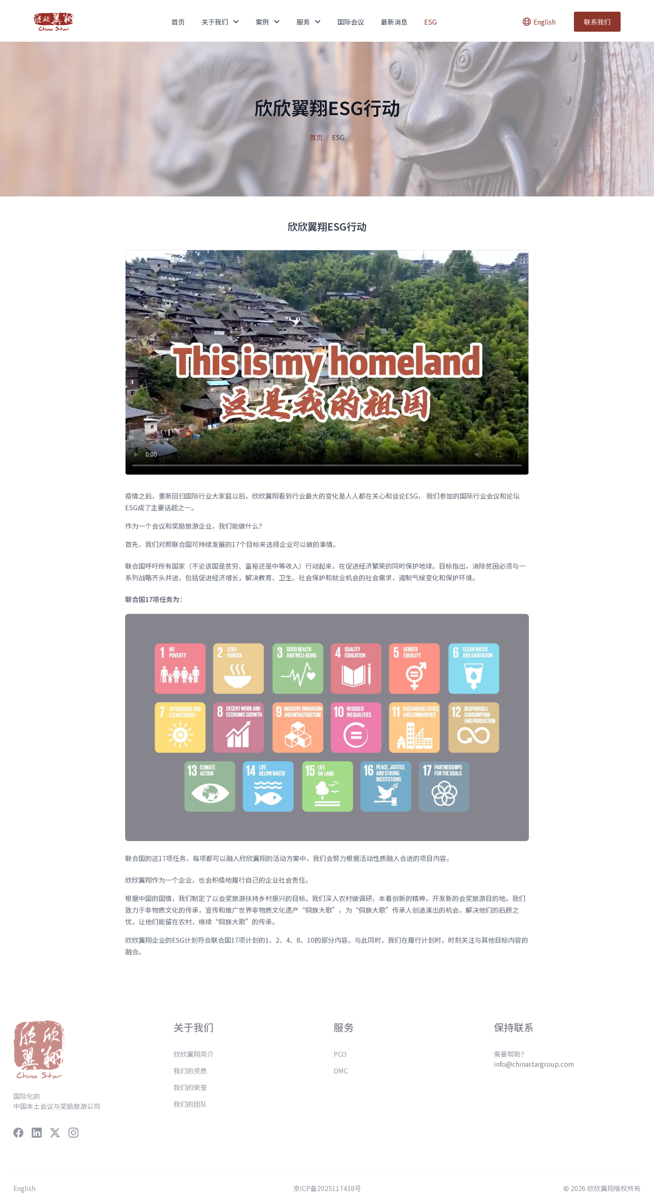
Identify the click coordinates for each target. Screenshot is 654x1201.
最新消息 (394, 22)
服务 (309, 22)
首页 (178, 22)
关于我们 (220, 22)
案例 (268, 22)
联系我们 (597, 22)
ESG (430, 22)
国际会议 (350, 22)
